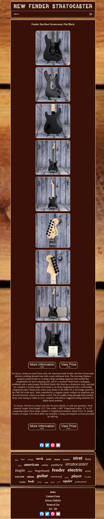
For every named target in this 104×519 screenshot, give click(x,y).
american (31, 464)
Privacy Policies (53, 500)
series (88, 471)
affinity (67, 477)
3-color (87, 477)
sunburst (57, 465)
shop (19, 466)
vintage (30, 459)
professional (80, 481)
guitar (42, 475)
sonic (49, 459)
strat (77, 458)
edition (30, 476)
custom (19, 476)
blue (23, 459)
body (31, 481)
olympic (66, 460)
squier (67, 481)
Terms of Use (53, 504)
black (88, 459)
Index (53, 492)
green (53, 482)
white (45, 465)
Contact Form (53, 496)
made (46, 482)
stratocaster (76, 464)
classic (39, 482)
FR (55, 508)
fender (58, 469)
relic (58, 482)
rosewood (56, 476)
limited (57, 459)
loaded (22, 482)
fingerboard (42, 470)
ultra (30, 471)
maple (20, 470)
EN (50, 508)
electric (75, 470)
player (77, 476)
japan (16, 460)
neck (39, 459)
